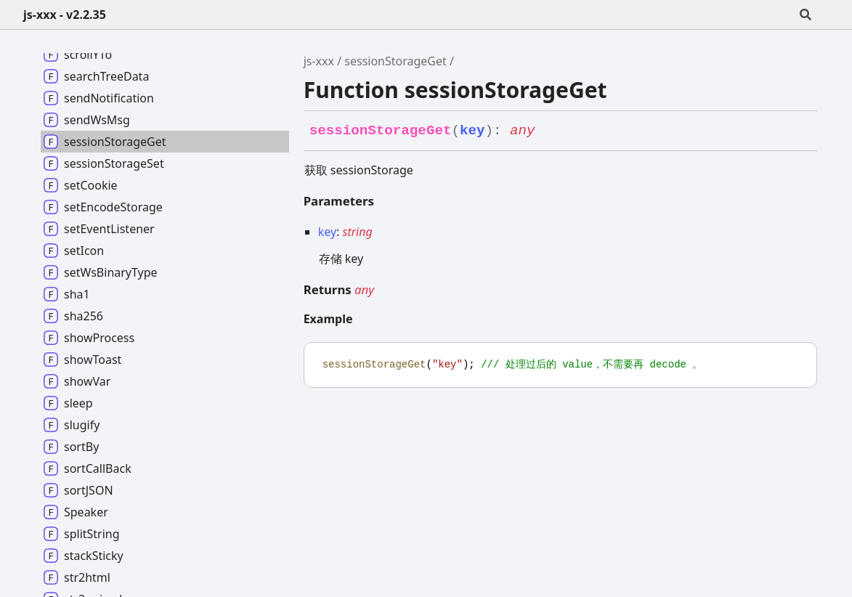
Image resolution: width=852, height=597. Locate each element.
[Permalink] (548, 131)
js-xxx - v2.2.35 (64, 15)
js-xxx (319, 61)
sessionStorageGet (395, 61)
